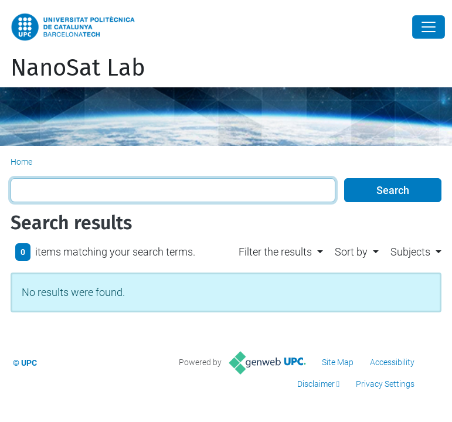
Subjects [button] (410, 252)
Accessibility (392, 362)
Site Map (338, 362)
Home (21, 161)
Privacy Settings (385, 384)
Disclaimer (316, 384)
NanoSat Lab (78, 68)
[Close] (428, 27)
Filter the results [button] (275, 252)
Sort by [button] (351, 252)
